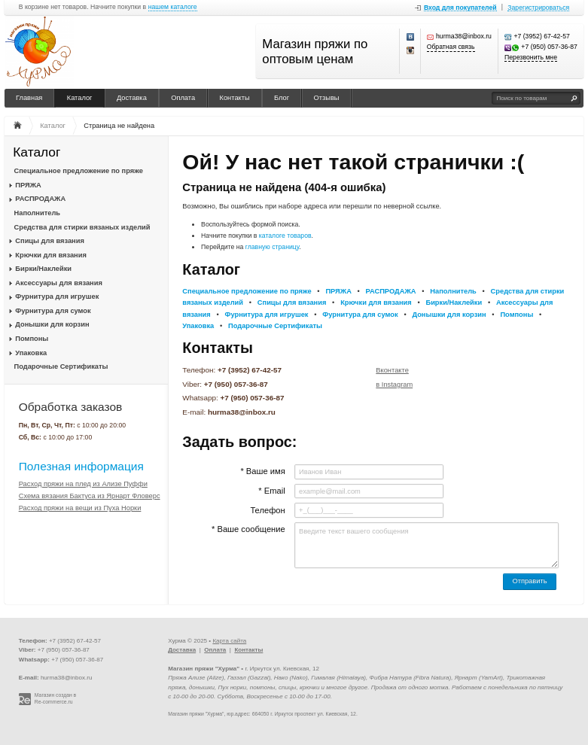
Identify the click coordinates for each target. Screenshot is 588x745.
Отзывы (327, 98)
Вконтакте (392, 370)
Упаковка (31, 353)
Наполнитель (37, 213)
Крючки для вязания (51, 255)
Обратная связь (451, 47)
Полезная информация (81, 466)
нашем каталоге (172, 7)
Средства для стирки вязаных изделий (82, 227)
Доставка (132, 98)
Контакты (235, 98)
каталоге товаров (285, 235)
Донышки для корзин (52, 324)
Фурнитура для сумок (52, 311)
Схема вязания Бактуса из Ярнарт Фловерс (89, 496)
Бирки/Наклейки (43, 268)
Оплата (183, 98)
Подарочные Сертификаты (61, 366)
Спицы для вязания (49, 241)
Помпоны (31, 338)
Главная (29, 98)
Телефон (267, 510)
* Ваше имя (262, 471)
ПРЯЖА (28, 185)
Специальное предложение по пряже (78, 171)
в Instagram (394, 384)
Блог (281, 98)
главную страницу (272, 247)
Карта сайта (229, 640)
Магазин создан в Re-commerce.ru (55, 698)
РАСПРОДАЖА (40, 198)
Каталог (80, 98)
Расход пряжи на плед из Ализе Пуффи (83, 484)
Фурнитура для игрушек (57, 296)
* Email (271, 490)
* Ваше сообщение (248, 529)
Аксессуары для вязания (58, 283)
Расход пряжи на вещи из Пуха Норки (80, 508)
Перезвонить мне (530, 57)
